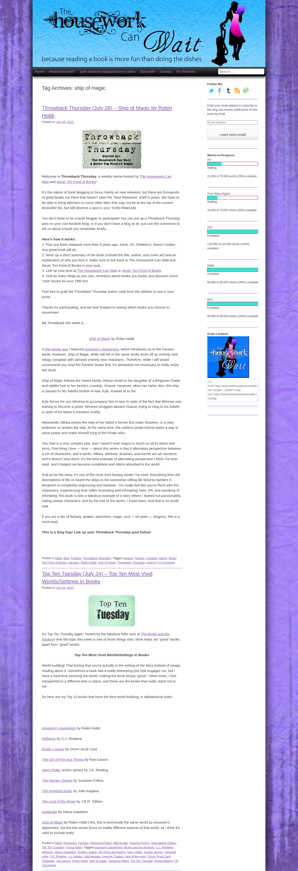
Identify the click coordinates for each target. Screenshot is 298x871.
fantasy (128, 558)
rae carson (63, 861)
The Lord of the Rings (58, 801)
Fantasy (76, 558)
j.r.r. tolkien (75, 856)
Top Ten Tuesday (53, 847)
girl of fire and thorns (111, 852)
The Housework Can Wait (97, 271)
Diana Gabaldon (65, 852)
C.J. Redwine (164, 847)
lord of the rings (135, 856)
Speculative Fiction (163, 843)
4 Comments (166, 562)
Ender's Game (87, 852)
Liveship (151, 558)
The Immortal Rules (57, 791)
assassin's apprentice (108, 847)
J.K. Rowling (58, 856)
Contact (166, 71)
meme (163, 558)
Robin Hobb (88, 562)
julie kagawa (92, 856)
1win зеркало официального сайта (107, 71)
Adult (58, 558)
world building (163, 861)
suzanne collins (118, 861)
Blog (66, 558)
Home (39, 71)
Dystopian (70, 843)
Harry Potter (51, 770)
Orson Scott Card (159, 856)
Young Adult (73, 847)
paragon (73, 562)
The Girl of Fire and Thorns (63, 759)
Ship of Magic (99, 339)
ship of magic (107, 562)
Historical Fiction (101, 843)
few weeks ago (56, 349)
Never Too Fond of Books (76, 182)
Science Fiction (139, 843)
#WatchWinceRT (62, 71)
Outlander (49, 812)
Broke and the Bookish (139, 847)
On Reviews (185, 71)
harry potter (134, 852)
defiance (47, 852)
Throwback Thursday (97, 558)
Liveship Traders (113, 856)
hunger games (153, 852)
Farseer (140, 558)
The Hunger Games (57, 780)
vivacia (151, 562)
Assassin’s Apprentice (102, 349)
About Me (147, 71)
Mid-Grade (121, 843)
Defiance (49, 739)
